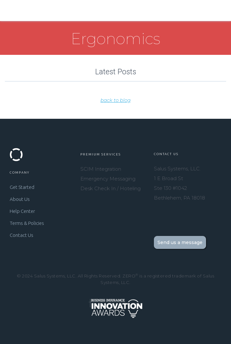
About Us (20, 199)
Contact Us (21, 235)
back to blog (115, 100)
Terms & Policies (27, 223)
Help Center (22, 211)
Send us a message (179, 242)
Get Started (22, 187)
